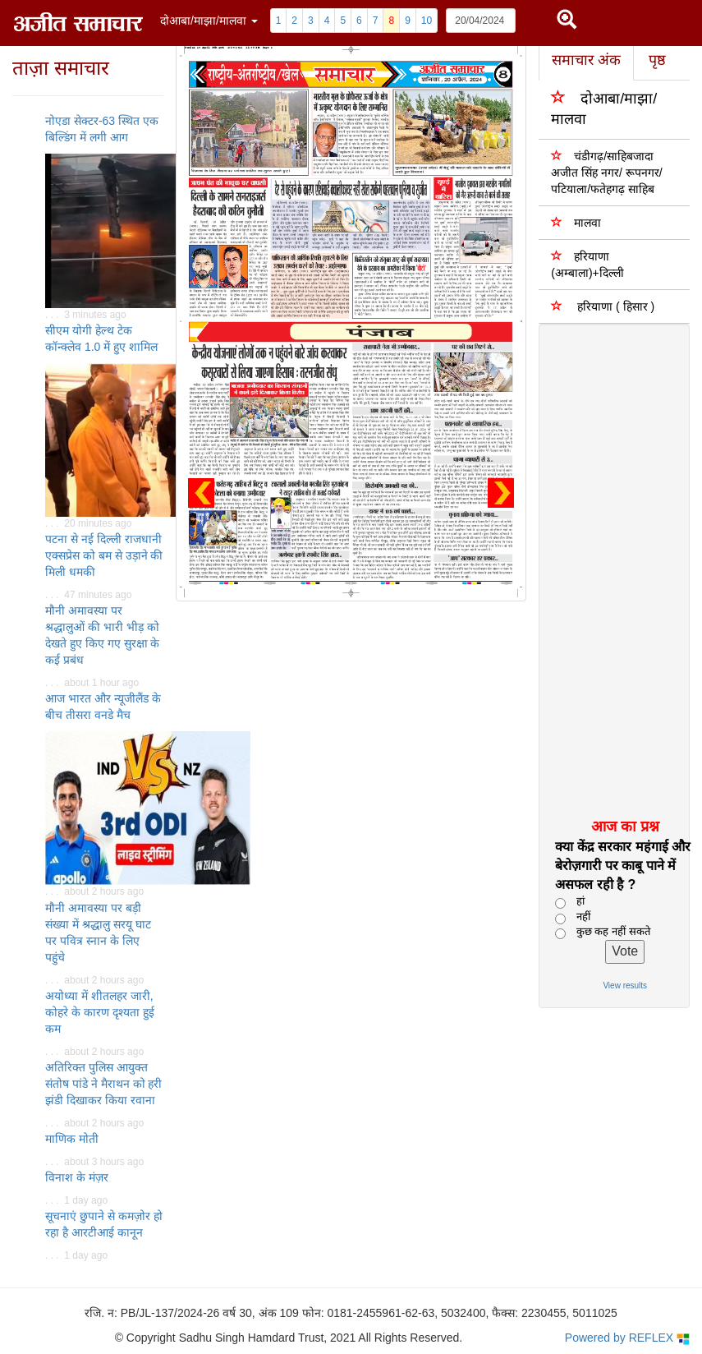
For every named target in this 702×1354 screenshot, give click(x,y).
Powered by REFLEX (627, 1338)
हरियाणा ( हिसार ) (602, 306)
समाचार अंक (586, 60)
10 (426, 20)
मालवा (576, 222)
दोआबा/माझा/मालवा (604, 108)
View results (625, 985)
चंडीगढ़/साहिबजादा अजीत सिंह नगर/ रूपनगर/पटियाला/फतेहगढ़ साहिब (606, 172)
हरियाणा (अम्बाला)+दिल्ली (587, 264)
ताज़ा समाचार (60, 68)
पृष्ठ (657, 60)
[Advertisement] (607, 570)
